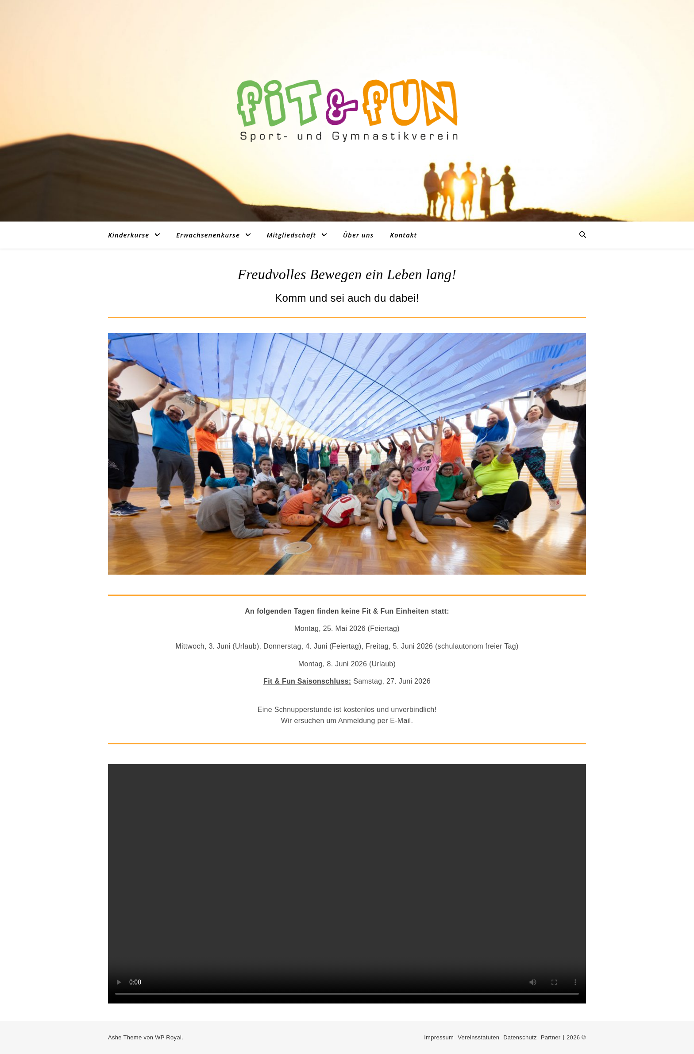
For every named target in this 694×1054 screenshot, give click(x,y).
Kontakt (403, 234)
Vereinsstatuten (478, 1037)
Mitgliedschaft (291, 234)
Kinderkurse (128, 234)
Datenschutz (520, 1037)
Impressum (439, 1037)
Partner (551, 1037)
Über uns (358, 234)
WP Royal (168, 1037)
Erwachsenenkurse (208, 234)
